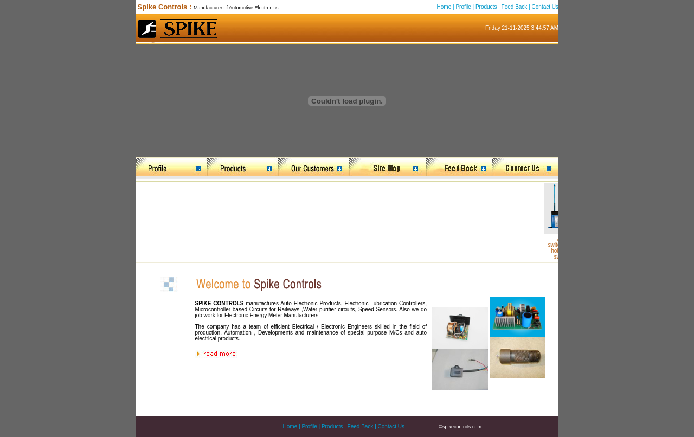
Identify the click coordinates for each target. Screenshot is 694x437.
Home (444, 7)
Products (486, 7)
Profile (463, 7)
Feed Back (515, 7)
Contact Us (545, 7)
